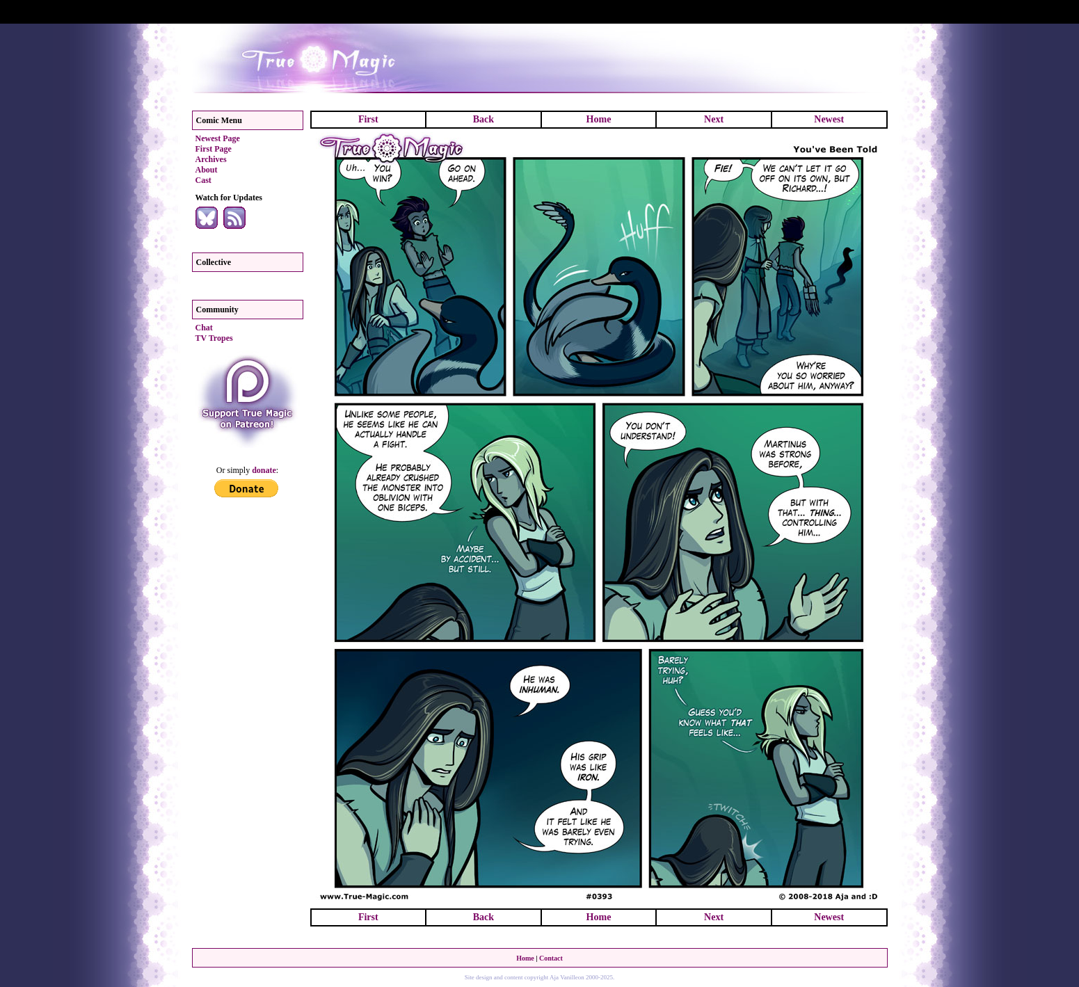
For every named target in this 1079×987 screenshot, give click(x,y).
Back (483, 119)
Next (714, 119)
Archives (211, 159)
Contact (551, 958)
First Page (213, 149)
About (206, 170)
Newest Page (217, 138)
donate (264, 470)
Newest (829, 119)
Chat (204, 327)
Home (599, 119)
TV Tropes (214, 338)
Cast (203, 180)
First (368, 119)
